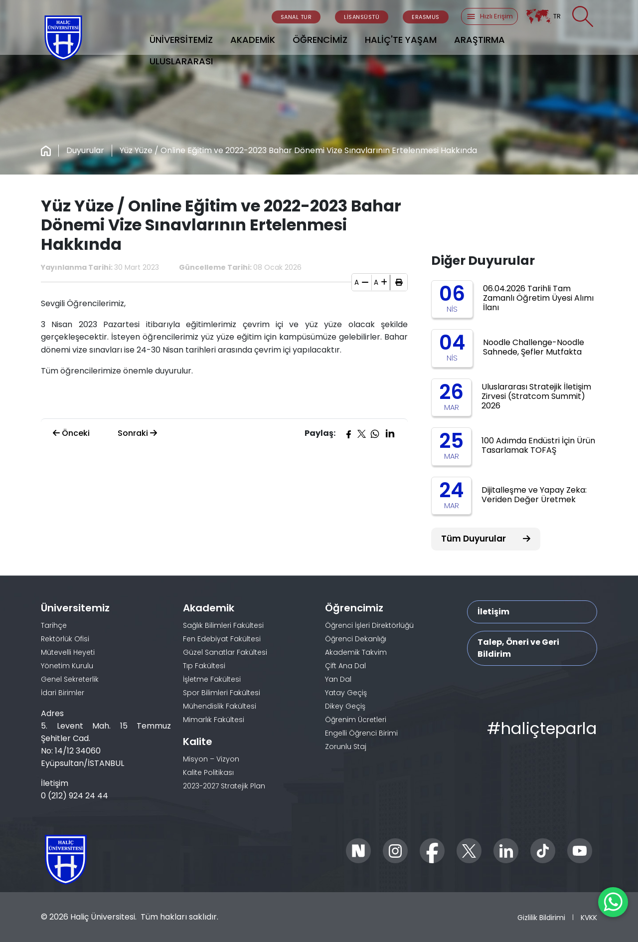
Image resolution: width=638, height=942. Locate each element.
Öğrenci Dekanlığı (355, 639)
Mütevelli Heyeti (68, 652)
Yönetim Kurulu (67, 666)
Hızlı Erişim (489, 16)
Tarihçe (54, 625)
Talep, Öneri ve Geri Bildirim (518, 648)
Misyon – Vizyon (211, 759)
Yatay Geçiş (346, 693)
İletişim (493, 611)
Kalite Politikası (208, 772)
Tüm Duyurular (485, 539)
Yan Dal (338, 679)
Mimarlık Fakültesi (213, 720)
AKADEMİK (252, 39)
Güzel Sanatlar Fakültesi (225, 652)
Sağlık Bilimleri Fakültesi (223, 625)
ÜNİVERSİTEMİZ (181, 39)
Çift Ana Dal (345, 666)
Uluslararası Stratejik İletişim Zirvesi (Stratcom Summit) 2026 (536, 396)
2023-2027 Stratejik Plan (224, 786)
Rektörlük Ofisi (65, 639)
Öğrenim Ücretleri (355, 720)
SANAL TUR (296, 17)
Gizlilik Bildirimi (541, 917)
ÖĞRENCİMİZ (320, 39)
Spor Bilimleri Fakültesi (221, 693)
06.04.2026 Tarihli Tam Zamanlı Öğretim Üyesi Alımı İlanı (538, 298)
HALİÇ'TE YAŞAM (401, 39)
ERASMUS (426, 17)
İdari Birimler (62, 693)
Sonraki (137, 433)
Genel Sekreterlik (70, 679)
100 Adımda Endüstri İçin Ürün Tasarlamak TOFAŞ (538, 445)
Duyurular (85, 150)
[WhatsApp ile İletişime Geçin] (613, 902)
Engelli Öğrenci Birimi (361, 733)
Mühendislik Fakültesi (219, 706)
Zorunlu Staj (345, 747)
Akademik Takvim (356, 652)
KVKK (589, 917)
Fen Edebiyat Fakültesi (222, 639)
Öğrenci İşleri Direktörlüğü (369, 625)
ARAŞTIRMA (479, 39)
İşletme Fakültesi (212, 679)
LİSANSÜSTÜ (361, 17)
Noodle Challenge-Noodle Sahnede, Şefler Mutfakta (533, 347)
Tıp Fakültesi (204, 666)
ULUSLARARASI (181, 61)
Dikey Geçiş (345, 706)
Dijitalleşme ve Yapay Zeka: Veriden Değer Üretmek (534, 494)
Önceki (71, 433)
